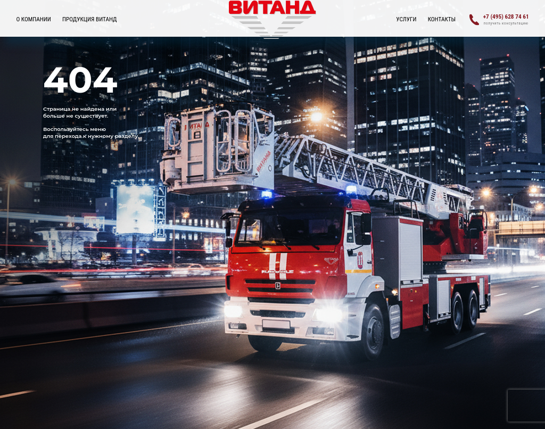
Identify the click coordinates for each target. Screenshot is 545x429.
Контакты (442, 19)
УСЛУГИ (406, 19)
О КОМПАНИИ (33, 19)
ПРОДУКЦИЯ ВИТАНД (89, 19)
